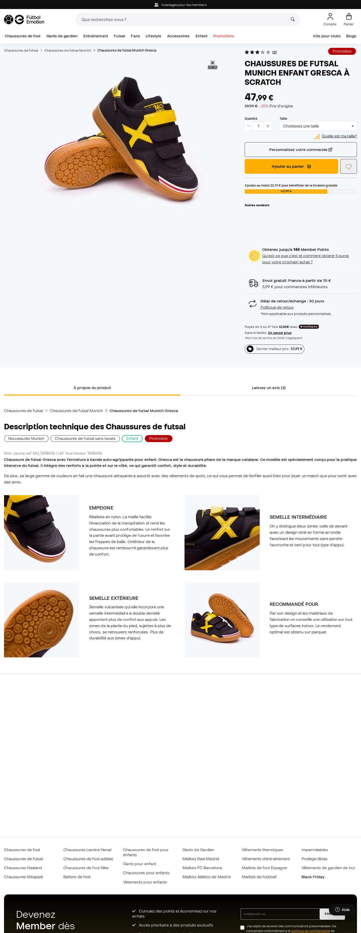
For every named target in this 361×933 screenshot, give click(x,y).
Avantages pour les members (180, 5)
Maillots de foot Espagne (264, 867)
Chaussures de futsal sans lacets (85, 438)
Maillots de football (259, 876)
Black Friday (313, 876)
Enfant (201, 36)
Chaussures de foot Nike (86, 867)
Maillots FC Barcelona (202, 867)
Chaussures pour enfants (146, 872)
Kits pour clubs (326, 36)
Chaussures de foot (22, 36)
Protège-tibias (314, 858)
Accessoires (178, 36)
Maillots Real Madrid (201, 858)
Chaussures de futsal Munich (67, 50)
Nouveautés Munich (26, 438)
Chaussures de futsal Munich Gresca (127, 50)
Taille (283, 118)
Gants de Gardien (198, 849)
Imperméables (315, 849)
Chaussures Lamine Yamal (87, 849)
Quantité (251, 118)
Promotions (223, 36)
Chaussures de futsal (21, 50)
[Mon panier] (348, 19)
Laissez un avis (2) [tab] (268, 387)
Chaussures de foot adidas (88, 858)
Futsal (119, 36)
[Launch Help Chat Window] (342, 909)
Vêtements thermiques (262, 849)
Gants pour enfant (139, 863)
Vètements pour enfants (145, 882)
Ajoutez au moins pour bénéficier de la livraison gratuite (291, 185)
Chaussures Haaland (23, 867)
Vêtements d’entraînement (266, 858)
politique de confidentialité (310, 930)
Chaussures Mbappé (23, 876)
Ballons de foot (77, 876)
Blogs (351, 36)
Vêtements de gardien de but (328, 867)
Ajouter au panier (291, 166)
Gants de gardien (61, 36)
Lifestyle (153, 36)
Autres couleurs (257, 205)
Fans (135, 36)
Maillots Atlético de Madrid (207, 876)
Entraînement (95, 36)
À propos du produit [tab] (92, 387)
